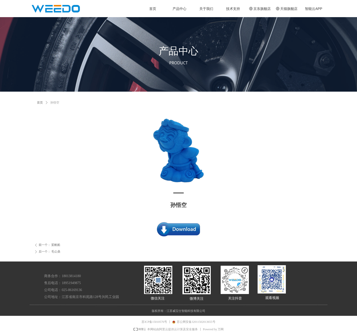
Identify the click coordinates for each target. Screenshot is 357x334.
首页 (40, 102)
